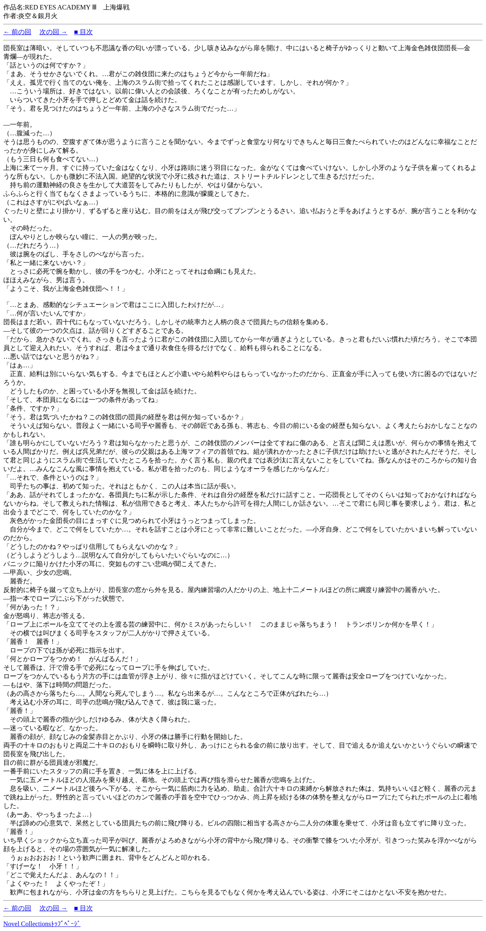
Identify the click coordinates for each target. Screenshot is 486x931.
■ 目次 (83, 31)
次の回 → (53, 31)
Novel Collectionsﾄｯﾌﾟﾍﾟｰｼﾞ (42, 923)
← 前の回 (17, 31)
